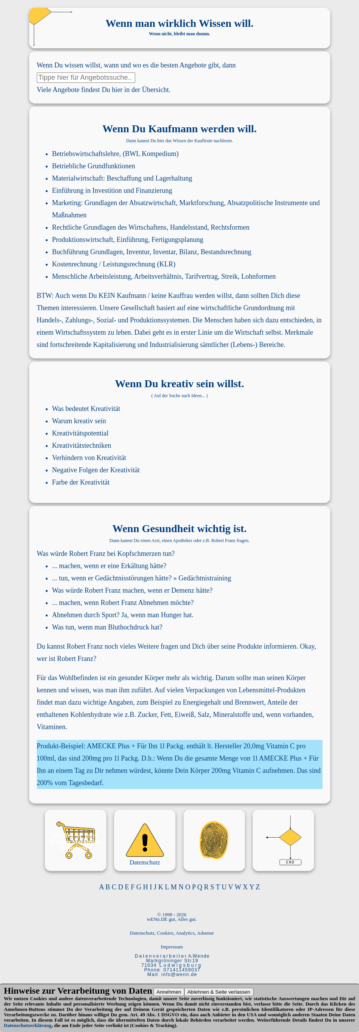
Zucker (147, 714)
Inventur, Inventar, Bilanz (161, 252)
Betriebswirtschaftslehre (85, 154)
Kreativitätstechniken (81, 445)
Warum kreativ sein (79, 421)
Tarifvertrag (201, 276)
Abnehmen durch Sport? (86, 615)
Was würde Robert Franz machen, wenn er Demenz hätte (131, 590)
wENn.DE (157, 919)
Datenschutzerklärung (27, 1025)
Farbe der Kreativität (81, 482)
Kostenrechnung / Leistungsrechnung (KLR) (113, 264)
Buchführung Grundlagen (87, 252)
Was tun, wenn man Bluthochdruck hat (106, 627)
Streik (229, 276)
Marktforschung (201, 203)
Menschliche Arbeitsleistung (91, 276)
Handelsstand (188, 227)
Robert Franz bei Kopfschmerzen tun (120, 553)
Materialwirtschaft (77, 178)
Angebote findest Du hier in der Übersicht (111, 90)
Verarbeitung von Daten (104, 991)
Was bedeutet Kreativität (86, 408)
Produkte (249, 646)
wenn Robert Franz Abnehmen (126, 602)
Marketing (66, 203)
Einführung (68, 190)
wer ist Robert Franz (65, 658)
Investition (107, 190)
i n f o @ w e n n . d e (179, 974)
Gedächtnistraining (205, 578)
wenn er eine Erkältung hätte (123, 566)
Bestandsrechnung (225, 252)
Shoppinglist (75, 848)
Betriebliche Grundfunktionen (93, 166)
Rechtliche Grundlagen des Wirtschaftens (109, 227)
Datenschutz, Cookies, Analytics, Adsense (172, 933)
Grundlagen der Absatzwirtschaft (130, 203)
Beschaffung (124, 178)
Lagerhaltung (174, 178)
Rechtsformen (230, 227)
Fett (165, 714)
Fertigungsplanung (177, 239)
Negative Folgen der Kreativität (96, 470)
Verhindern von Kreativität (89, 458)
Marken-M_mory (76, 835)
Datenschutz (145, 862)
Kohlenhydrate (90, 714)
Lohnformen (258, 276)
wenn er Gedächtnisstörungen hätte (120, 578)
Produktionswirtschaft (82, 239)
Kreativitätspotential (80, 433)
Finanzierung (154, 190)
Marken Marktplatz (75, 841)
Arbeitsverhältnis (158, 276)
